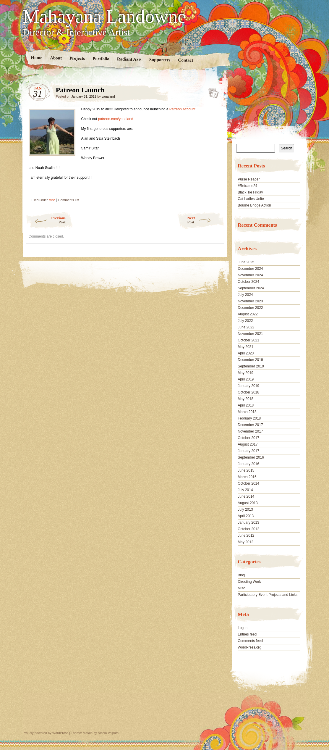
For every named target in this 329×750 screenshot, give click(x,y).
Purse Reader (249, 179)
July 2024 (245, 295)
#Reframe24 (247, 186)
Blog (241, 575)
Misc (52, 200)
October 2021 (248, 340)
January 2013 (248, 522)
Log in (242, 628)
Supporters (159, 59)
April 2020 (246, 353)
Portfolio (101, 58)
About (55, 57)
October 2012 (248, 529)
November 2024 (250, 275)
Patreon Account (182, 109)
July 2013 (245, 509)
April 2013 (246, 516)
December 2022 (250, 308)
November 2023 (250, 301)
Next (205, 220)
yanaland (108, 96)
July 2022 (245, 321)
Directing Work (249, 582)
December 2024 (250, 269)
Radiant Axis (129, 59)
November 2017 (250, 431)
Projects (77, 58)
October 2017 (248, 438)
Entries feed (247, 634)
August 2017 (247, 444)
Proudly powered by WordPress (45, 733)
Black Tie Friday (250, 192)
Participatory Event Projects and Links (267, 595)
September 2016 (251, 457)
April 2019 (246, 379)
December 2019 (250, 360)
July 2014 (245, 490)
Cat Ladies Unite (251, 199)
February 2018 (249, 418)
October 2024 (248, 282)
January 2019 (248, 386)
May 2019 (245, 373)
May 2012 (245, 542)
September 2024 (251, 288)
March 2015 (247, 477)
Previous (46, 220)
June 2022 (246, 327)
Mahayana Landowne (104, 16)
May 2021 (245, 347)
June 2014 (246, 496)
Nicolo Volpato (108, 733)
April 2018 (246, 405)
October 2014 (248, 483)
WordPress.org (249, 647)
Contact (185, 60)
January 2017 (248, 451)
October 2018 (248, 392)
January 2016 (248, 464)
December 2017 (250, 425)
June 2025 (246, 262)
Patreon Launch (211, 91)
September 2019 (251, 366)
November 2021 (250, 334)
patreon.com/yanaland (115, 119)
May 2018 (245, 399)
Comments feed (250, 641)
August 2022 (247, 314)
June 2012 (246, 535)
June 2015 (246, 470)
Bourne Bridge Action (254, 205)
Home (36, 57)
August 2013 (247, 503)
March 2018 (247, 412)
